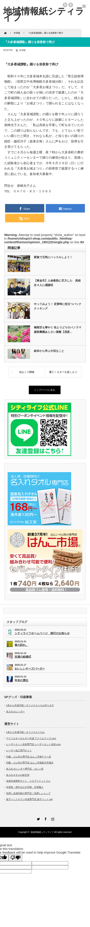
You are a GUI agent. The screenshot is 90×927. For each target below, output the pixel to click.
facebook (70, 5)
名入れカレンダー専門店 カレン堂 (24, 768)
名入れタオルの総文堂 (17, 775)
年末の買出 (21, 680)
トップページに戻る (44, 390)
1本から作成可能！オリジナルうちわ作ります (30, 705)
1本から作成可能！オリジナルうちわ (25, 732)
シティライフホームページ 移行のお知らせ (42, 633)
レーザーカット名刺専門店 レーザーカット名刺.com (33, 744)
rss (65, 5)
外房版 (22, 50)
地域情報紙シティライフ (42, 832)
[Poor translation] (15, 857)
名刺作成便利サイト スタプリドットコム (28, 781)
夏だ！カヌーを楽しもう (63, 372)
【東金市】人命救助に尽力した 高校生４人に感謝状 (57, 283)
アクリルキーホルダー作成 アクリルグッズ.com (31, 738)
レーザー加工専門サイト (19, 750)
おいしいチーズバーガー (30, 668)
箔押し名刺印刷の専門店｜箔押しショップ (28, 793)
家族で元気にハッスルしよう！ (53, 257)
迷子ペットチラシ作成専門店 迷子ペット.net (29, 799)
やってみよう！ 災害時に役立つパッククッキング (58, 306)
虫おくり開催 (26, 372)
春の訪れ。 (21, 645)
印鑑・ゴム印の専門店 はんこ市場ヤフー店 (28, 756)
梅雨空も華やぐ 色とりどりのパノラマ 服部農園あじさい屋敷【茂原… (58, 329)
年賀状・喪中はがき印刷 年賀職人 (24, 787)
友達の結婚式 (23, 656)
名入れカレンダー (15, 711)
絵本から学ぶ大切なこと (49, 350)
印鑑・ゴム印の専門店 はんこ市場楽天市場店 (29, 762)
